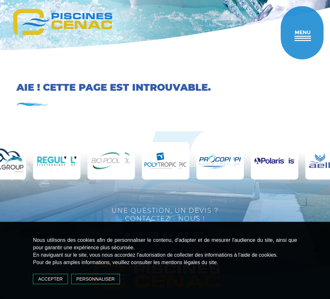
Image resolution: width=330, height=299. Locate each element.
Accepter (50, 279)
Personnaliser (95, 279)
